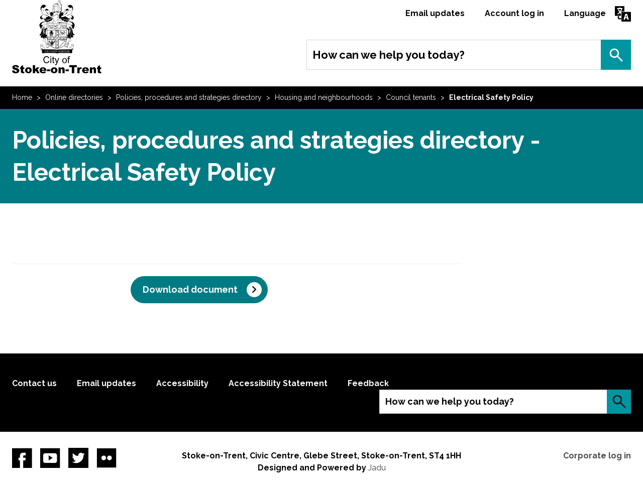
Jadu (377, 467)
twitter (78, 458)
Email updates (435, 13)
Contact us (34, 383)
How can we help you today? (388, 55)
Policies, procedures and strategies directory (189, 97)
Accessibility (182, 383)
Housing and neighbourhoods (324, 97)
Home (22, 97)
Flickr (106, 458)
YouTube (50, 458)
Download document (190, 289)
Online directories (74, 97)
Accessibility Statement (278, 383)
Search (616, 55)
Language (585, 13)
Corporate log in (597, 455)
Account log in (514, 13)
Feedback (368, 383)
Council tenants (411, 97)
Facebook (22, 458)
